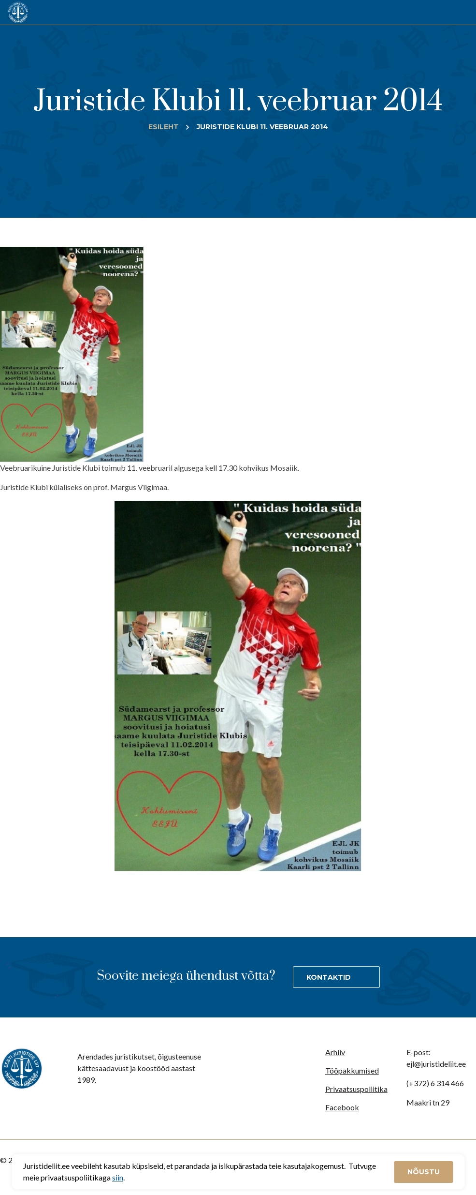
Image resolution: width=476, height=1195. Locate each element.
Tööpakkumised (352, 1070)
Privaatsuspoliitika (356, 1088)
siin (117, 1177)
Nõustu (423, 1171)
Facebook (342, 1107)
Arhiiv (335, 1052)
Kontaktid (328, 977)
